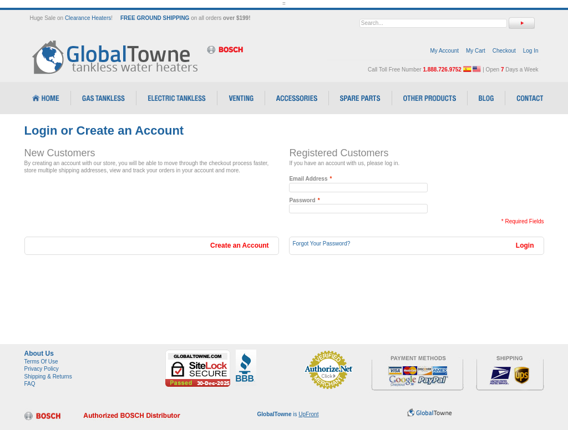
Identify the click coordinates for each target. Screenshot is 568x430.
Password (302, 200)
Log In (531, 51)
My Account (444, 51)
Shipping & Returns (48, 376)
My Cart (475, 51)
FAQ (30, 384)
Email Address (308, 179)
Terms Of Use (41, 362)
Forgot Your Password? (321, 243)
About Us (39, 353)
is (288, 414)
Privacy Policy (41, 369)
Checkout (504, 51)
